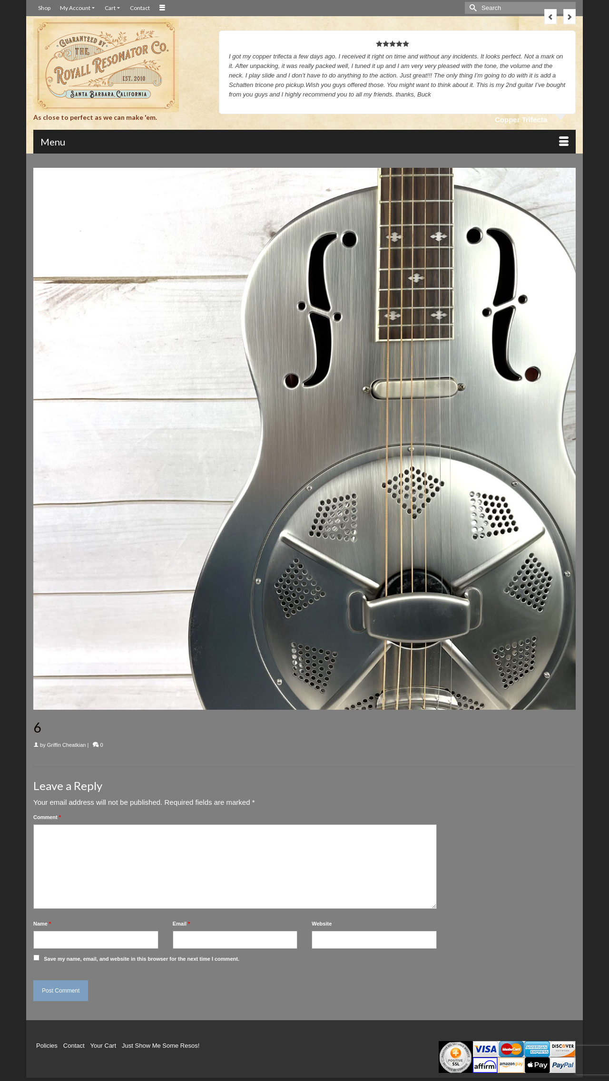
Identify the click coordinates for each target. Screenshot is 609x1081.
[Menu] (304, 142)
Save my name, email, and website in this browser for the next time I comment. (141, 959)
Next (569, 16)
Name (42, 924)
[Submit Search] (472, 8)
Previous (550, 16)
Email (181, 924)
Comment (47, 817)
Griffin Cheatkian (66, 745)
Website (322, 924)
